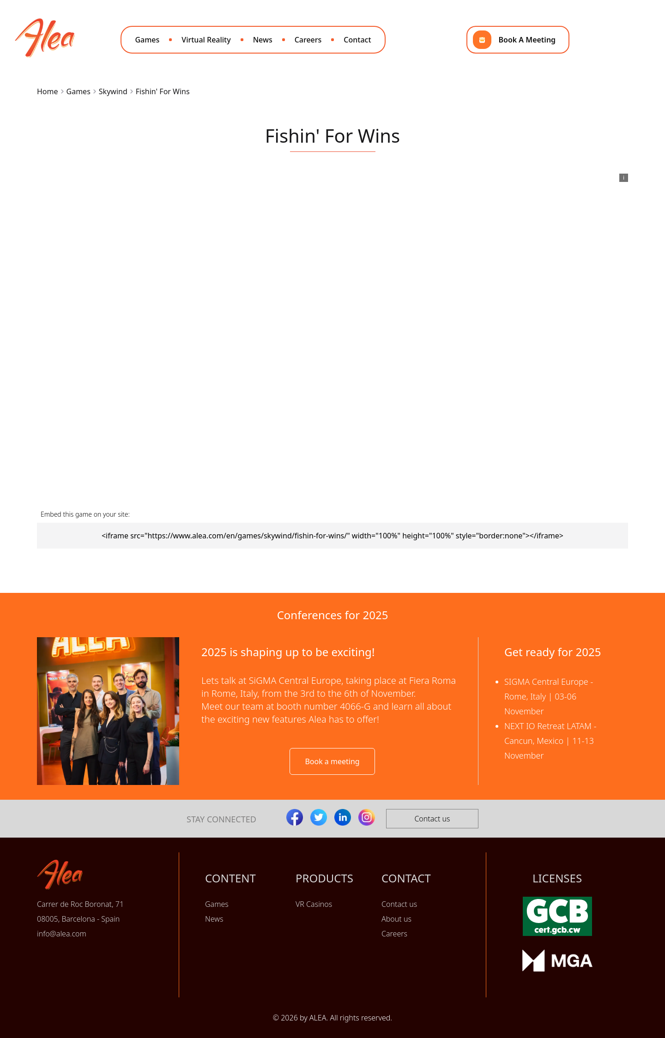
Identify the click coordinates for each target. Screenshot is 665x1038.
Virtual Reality (205, 40)
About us (396, 919)
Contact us (432, 819)
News (262, 40)
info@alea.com (61, 934)
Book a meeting (332, 761)
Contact (357, 40)
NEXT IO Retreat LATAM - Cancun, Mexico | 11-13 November (550, 740)
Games (147, 40)
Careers (308, 40)
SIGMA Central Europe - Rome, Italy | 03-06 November (548, 696)
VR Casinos (314, 904)
